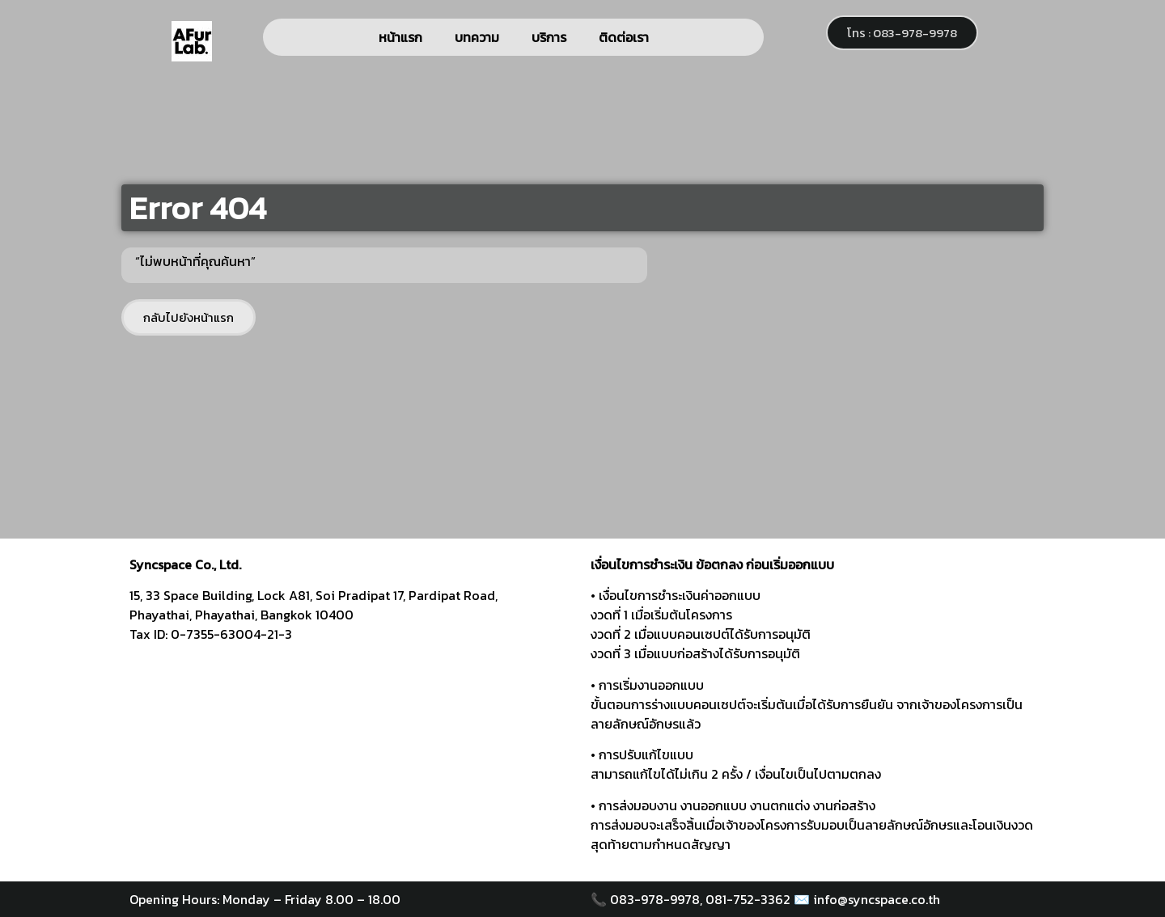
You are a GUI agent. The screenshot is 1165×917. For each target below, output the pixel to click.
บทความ (477, 37)
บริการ (549, 37)
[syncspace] (351, 758)
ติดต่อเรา (624, 37)
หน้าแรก (400, 37)
